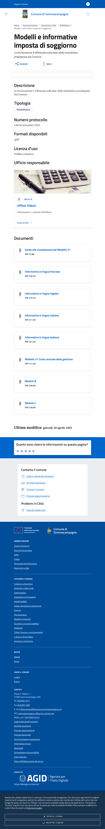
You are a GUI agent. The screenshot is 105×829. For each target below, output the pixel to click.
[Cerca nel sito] (88, 14)
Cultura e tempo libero (23, 636)
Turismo (17, 610)
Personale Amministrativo (25, 563)
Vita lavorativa (20, 614)
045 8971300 (23, 705)
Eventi (17, 681)
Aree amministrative (23, 550)
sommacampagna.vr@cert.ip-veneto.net (36, 713)
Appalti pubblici (20, 601)
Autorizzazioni (20, 592)
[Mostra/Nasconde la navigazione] (6, 14)
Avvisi (16, 661)
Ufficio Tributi (26, 205)
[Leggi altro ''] (24, 223)
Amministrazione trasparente (27, 739)
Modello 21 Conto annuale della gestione (49, 359)
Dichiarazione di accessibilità (26, 752)
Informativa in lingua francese (42, 272)
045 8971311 (23, 700)
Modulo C (30, 403)
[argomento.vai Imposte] (28, 199)
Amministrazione (30, 25)
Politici (17, 559)
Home (16, 25)
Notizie (17, 657)
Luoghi (17, 677)
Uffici (16, 554)
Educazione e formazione (25, 597)
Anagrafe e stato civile (23, 588)
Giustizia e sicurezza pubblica (26, 623)
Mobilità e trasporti (22, 619)
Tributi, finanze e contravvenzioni (28, 632)
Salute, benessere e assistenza (27, 606)
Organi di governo (21, 546)
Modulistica (65, 25)
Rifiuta (52, 816)
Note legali (18, 748)
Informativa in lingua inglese (42, 293)
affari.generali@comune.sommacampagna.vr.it (41, 709)
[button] (21, 4)
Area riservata (20, 756)
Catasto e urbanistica (23, 584)
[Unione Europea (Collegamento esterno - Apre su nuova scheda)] (27, 531)
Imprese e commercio (23, 641)
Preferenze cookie (34, 807)
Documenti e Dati (48, 25)
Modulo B (30, 381)
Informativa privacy (22, 743)
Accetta (52, 822)
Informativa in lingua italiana (42, 315)
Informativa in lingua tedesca (42, 337)
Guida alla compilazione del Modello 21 (47, 250)
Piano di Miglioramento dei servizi (28, 761)
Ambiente (18, 628)
